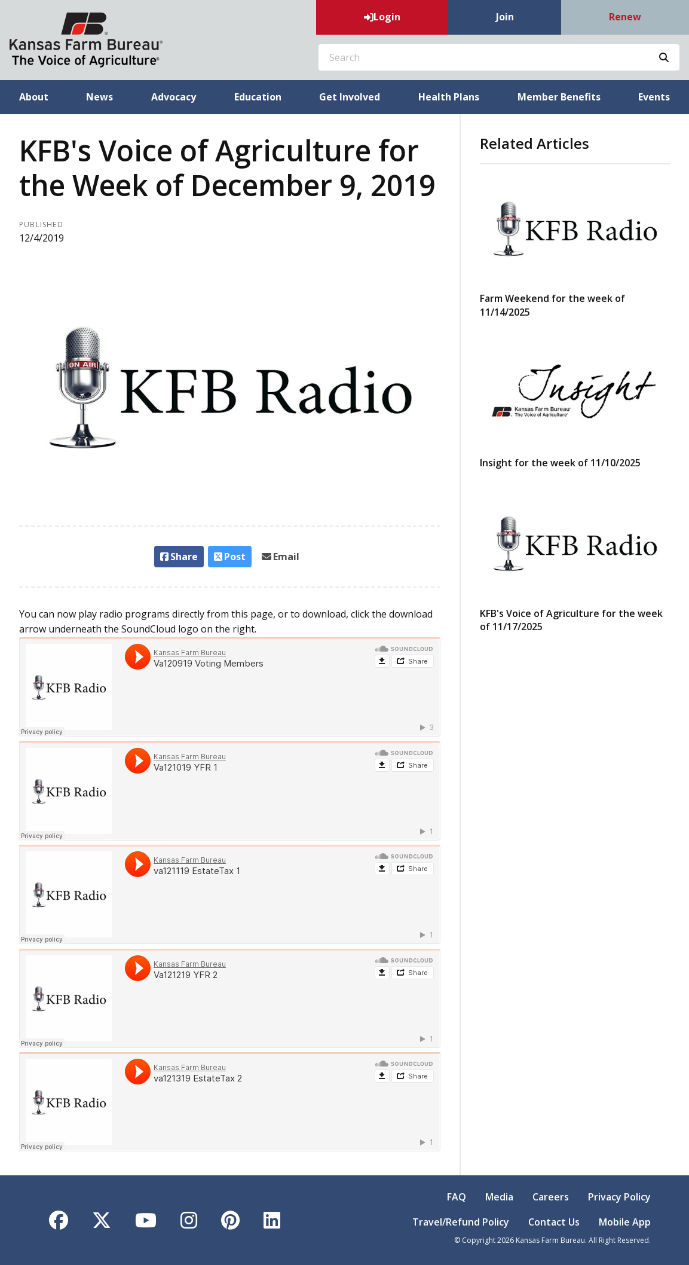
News (99, 96)
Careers (550, 1196)
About (33, 96)
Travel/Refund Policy (460, 1222)
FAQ (456, 1196)
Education (257, 96)
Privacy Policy (619, 1196)
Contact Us (554, 1222)
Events (654, 96)
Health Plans (448, 96)
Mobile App (625, 1222)
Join (505, 16)
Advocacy (173, 96)
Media (499, 1196)
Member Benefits (559, 96)
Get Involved (349, 96)
